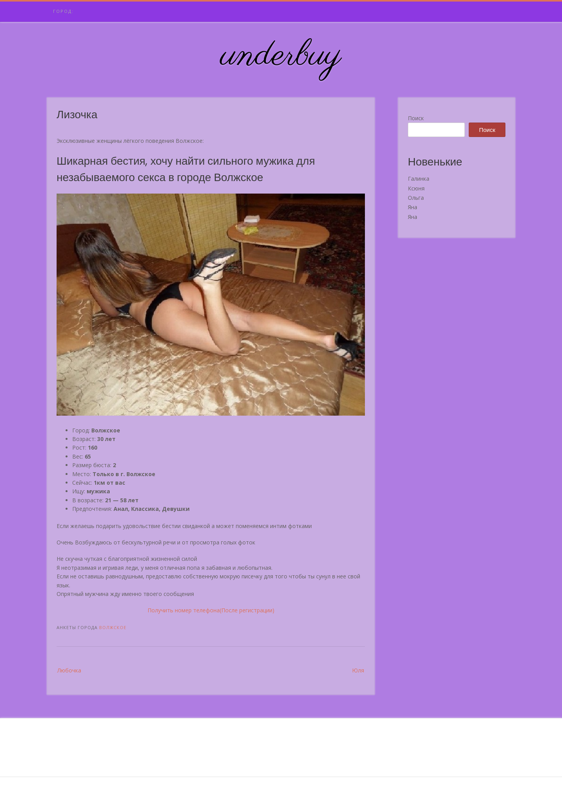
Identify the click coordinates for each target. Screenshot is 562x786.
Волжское (112, 627)
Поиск (416, 118)
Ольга (416, 197)
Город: (63, 11)
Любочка (69, 670)
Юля (358, 670)
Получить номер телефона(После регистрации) (211, 610)
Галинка (418, 178)
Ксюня (416, 188)
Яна (412, 207)
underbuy (281, 55)
